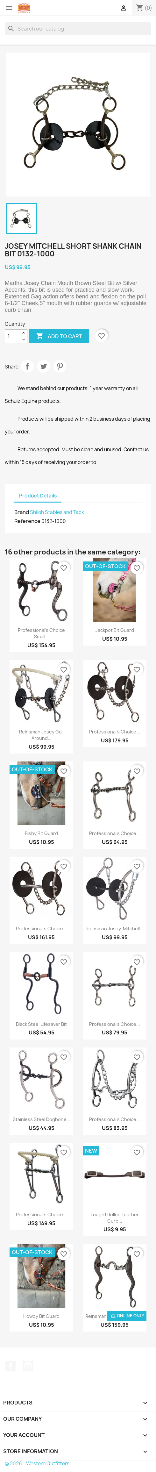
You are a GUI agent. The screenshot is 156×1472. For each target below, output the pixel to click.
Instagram (28, 1366)
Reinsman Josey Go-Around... (41, 735)
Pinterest (59, 366)
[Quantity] (12, 336)
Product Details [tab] (38, 495)
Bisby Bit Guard (41, 833)
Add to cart (59, 336)
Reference (27, 521)
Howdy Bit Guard (41, 1316)
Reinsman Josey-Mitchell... (115, 928)
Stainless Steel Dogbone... (41, 1119)
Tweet (43, 366)
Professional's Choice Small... (41, 633)
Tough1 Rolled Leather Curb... (114, 1217)
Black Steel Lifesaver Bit (41, 1024)
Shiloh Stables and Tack (57, 512)
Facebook (10, 1366)
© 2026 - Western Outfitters (37, 1463)
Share (27, 366)
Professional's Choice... (114, 732)
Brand (21, 512)
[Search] (78, 28)
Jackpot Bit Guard (115, 630)
